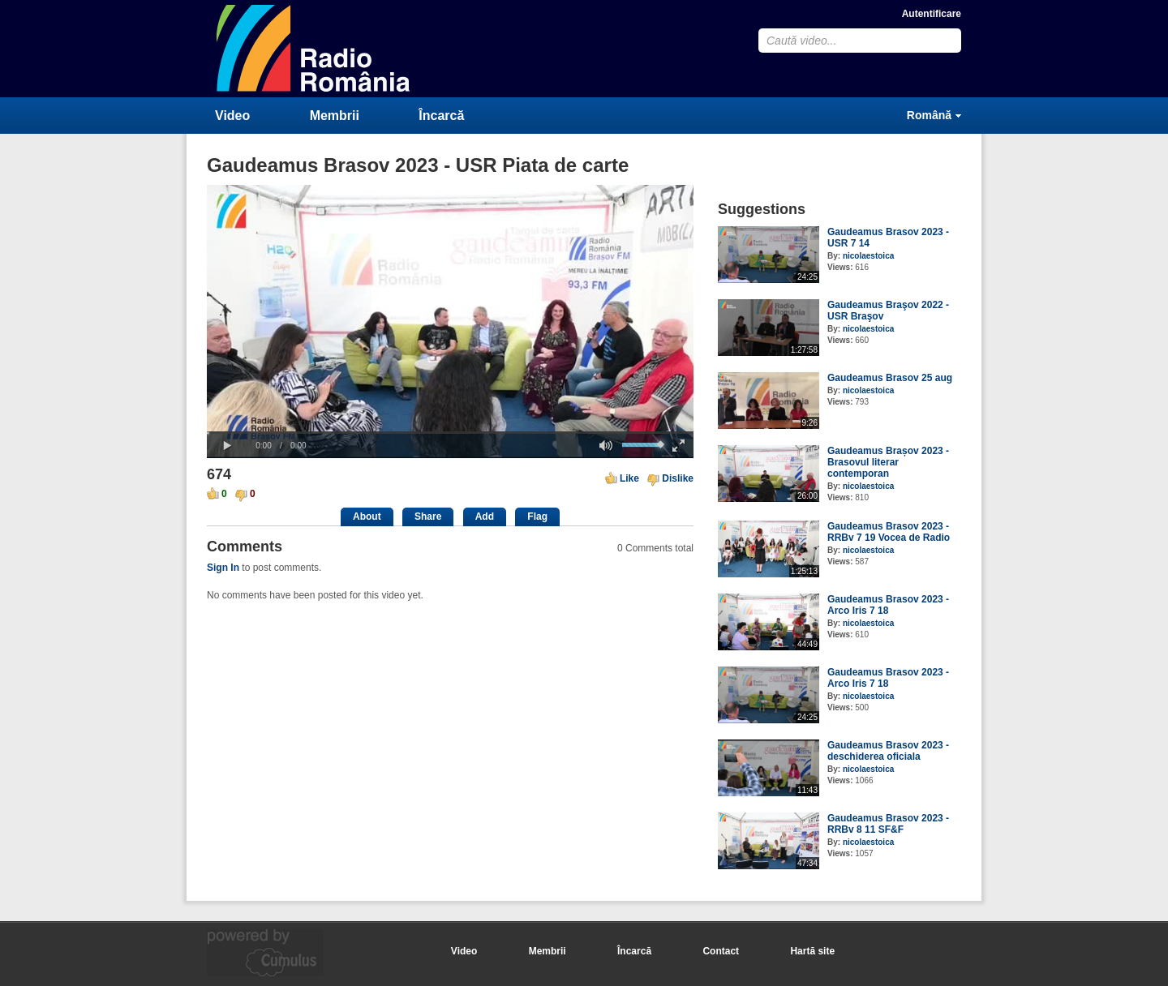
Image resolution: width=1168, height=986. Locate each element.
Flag (537, 516)
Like (629, 478)
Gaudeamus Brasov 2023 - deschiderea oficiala (888, 751)
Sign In (223, 567)
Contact (720, 951)
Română (929, 115)
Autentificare (931, 13)
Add (484, 516)
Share (427, 516)
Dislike (678, 478)
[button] (227, 446)
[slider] (450, 432)
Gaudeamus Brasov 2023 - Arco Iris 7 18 (888, 605)
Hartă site (812, 951)
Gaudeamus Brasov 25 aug (889, 378)
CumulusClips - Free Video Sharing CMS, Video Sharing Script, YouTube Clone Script (314, 48)
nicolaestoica (868, 255)
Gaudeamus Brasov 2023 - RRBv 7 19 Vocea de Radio (888, 532)
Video (232, 115)
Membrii (334, 115)
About (367, 516)
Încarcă (441, 115)
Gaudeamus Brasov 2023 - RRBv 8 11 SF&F (888, 823)
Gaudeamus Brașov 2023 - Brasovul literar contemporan (888, 462)
